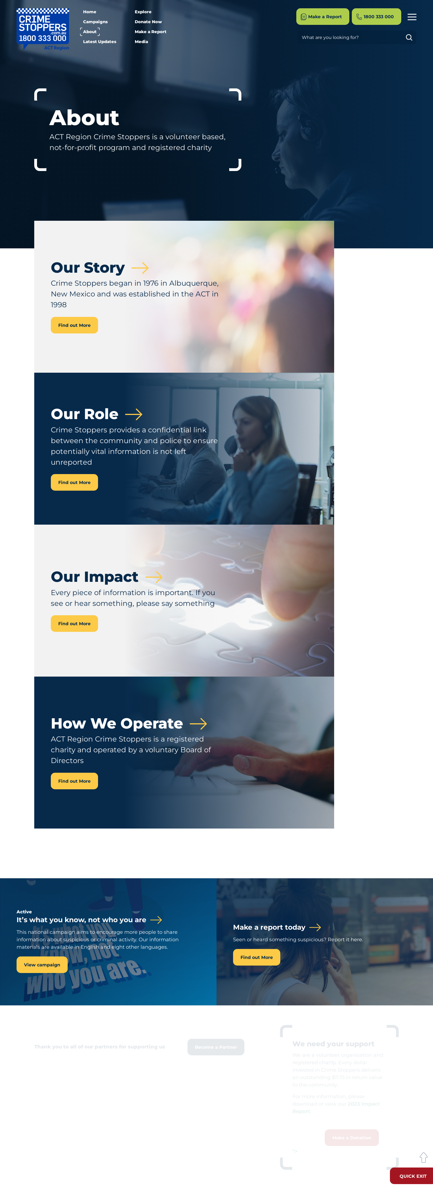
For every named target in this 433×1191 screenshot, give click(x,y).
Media (141, 41)
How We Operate (398, 449)
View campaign (42, 964)
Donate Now (148, 21)
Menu (412, 16)
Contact (408, 459)
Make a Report (151, 31)
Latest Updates (99, 41)
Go (411, 37)
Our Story (406, 408)
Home (89, 11)
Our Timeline (402, 439)
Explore (143, 11)
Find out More (74, 325)
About (90, 31)
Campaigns (95, 21)
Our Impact (404, 429)
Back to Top (423, 1157)
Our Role (407, 419)
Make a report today (269, 927)
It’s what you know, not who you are (81, 920)
